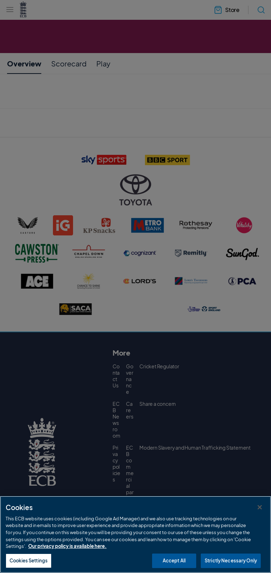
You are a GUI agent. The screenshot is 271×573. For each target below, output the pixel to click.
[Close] (259, 516)
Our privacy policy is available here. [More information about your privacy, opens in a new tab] (67, 555)
